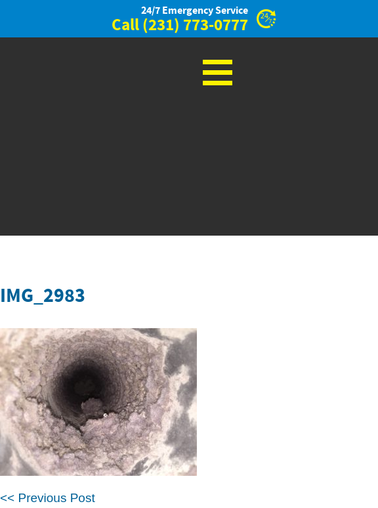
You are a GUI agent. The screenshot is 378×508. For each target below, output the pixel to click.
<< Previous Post (47, 498)
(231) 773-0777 (195, 25)
